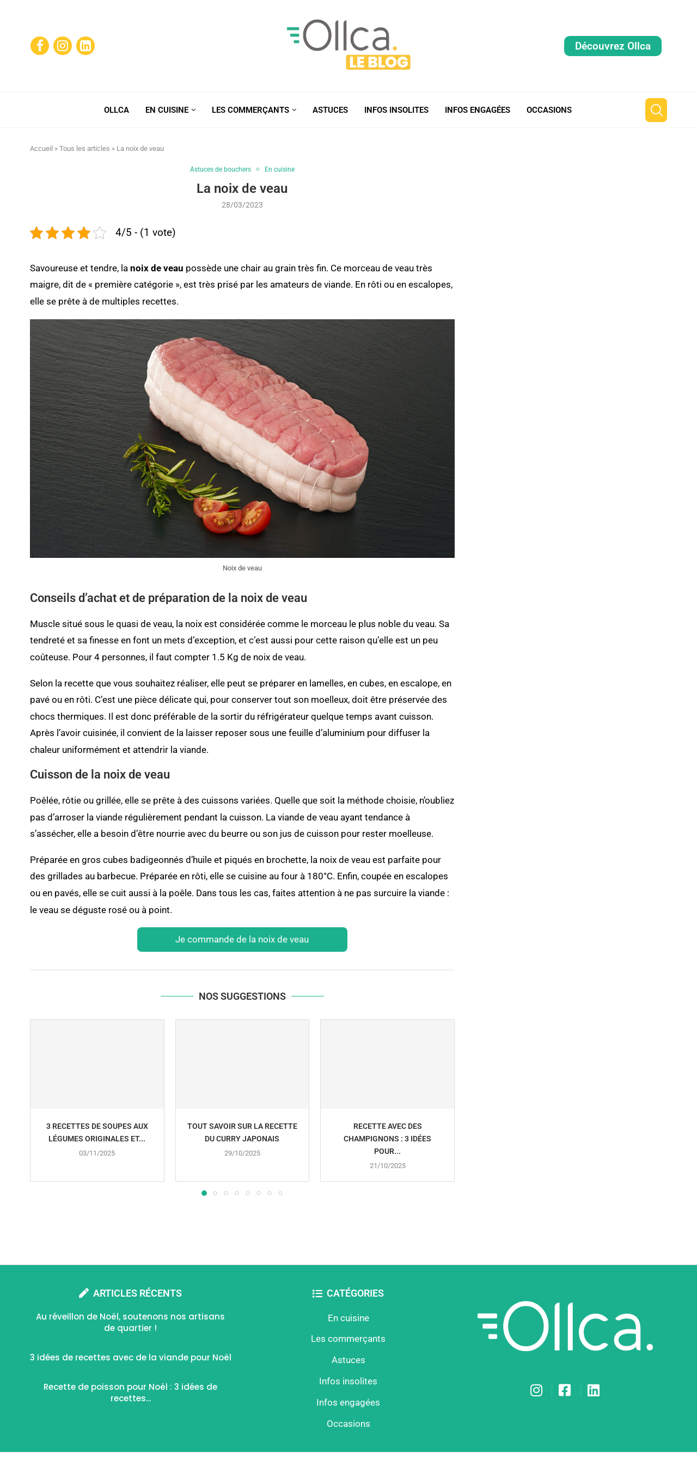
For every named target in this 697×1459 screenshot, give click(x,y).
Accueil (41, 148)
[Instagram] (62, 46)
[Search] (656, 110)
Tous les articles (84, 148)
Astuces (330, 110)
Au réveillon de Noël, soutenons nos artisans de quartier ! (130, 1322)
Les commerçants (250, 110)
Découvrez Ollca (613, 46)
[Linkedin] (85, 46)
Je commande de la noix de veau (242, 939)
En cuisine (166, 110)
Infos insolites (396, 110)
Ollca (116, 110)
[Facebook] (40, 46)
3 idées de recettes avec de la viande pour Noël (130, 1358)
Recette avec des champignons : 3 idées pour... (387, 1139)
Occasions (549, 110)
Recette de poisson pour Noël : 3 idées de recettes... (130, 1393)
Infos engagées (477, 110)
